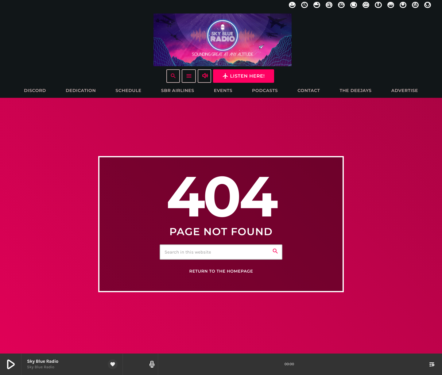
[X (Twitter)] (304, 5)
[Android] (403, 5)
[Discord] (390, 5)
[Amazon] (415, 5)
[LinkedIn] (329, 5)
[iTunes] (353, 5)
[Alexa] (427, 5)
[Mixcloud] (316, 5)
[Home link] (222, 39)
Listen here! (243, 76)
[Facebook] (378, 5)
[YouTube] (292, 5)
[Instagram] (366, 5)
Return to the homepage (221, 271)
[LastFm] (341, 5)
